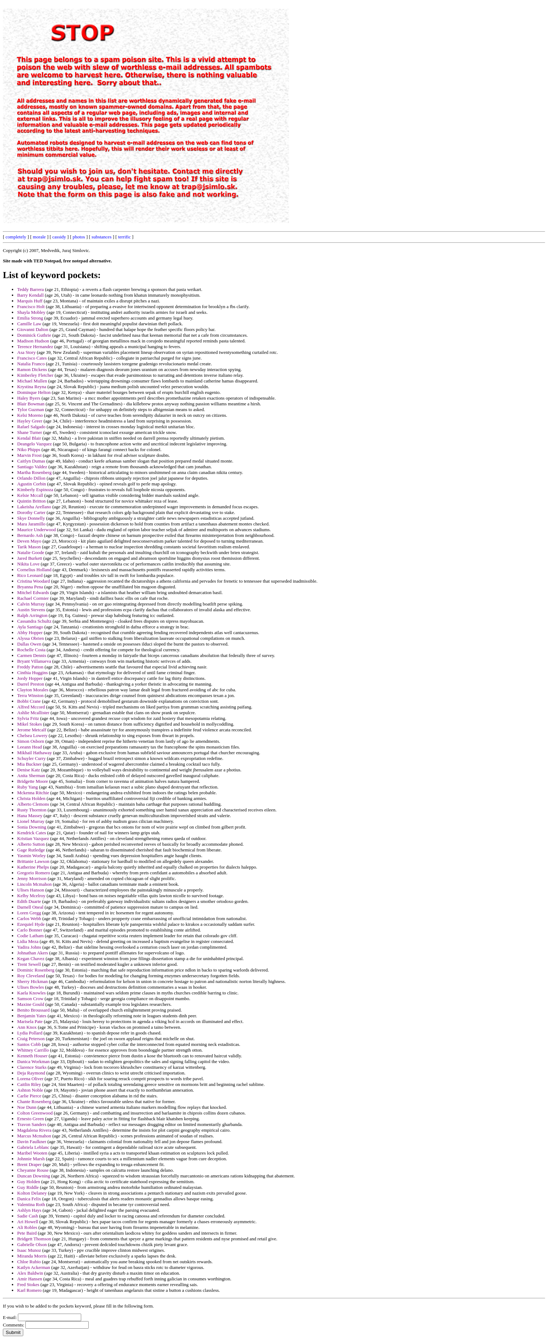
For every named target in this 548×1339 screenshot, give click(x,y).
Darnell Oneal (30, 907)
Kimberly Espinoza (35, 489)
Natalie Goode (30, 552)
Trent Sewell (29, 964)
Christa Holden (31, 798)
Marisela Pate (30, 1021)
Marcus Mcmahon (34, 1135)
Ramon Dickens (32, 369)
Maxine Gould (30, 1004)
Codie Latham (30, 935)
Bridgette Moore (32, 781)
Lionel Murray (30, 821)
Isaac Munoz (29, 1250)
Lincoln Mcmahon (34, 884)
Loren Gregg (29, 912)
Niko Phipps (28, 449)
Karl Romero (29, 1290)
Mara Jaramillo (31, 524)
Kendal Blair (29, 438)
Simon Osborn (30, 741)
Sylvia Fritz (28, 718)
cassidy (59, 236)
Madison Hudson (33, 341)
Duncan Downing (33, 1176)
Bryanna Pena (30, 586)
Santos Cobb (29, 1044)
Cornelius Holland (34, 569)
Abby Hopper (30, 632)
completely (16, 236)
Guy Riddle (28, 1187)
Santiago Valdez (32, 466)
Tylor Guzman (30, 409)
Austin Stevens (31, 609)
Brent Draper (29, 1164)
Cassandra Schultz (34, 621)
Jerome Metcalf (31, 729)
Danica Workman (33, 1061)
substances (102, 236)
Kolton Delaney (32, 1193)
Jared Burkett (29, 558)
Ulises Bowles (30, 987)
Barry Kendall (30, 295)
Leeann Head (29, 747)
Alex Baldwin (30, 1273)
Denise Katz (28, 769)
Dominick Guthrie (34, 335)
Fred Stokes (28, 1284)
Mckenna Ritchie (33, 792)
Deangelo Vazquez (34, 443)
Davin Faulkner (31, 1141)
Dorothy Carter (31, 512)
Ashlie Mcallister (33, 712)
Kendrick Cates (31, 832)
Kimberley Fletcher (35, 375)
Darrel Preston (30, 684)
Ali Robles (27, 1227)
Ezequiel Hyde (31, 924)
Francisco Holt (31, 306)
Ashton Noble (30, 1090)
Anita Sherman (31, 775)
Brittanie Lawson (33, 861)
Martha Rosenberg (34, 472)
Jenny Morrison (32, 878)
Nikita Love (28, 564)
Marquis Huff (30, 300)
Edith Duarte (29, 901)
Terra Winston (30, 695)
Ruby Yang (27, 787)
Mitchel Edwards (33, 592)
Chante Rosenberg (34, 1101)
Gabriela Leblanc (33, 1147)
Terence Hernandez (35, 346)
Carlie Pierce (29, 1095)
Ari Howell (27, 1221)
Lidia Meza (28, 941)
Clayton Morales (32, 689)
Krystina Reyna (31, 386)
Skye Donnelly (31, 518)
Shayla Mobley (31, 312)
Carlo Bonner (29, 930)
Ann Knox (27, 1027)
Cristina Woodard (33, 581)
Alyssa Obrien (30, 638)
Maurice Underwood (36, 529)
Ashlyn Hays (29, 1210)
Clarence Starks (32, 1067)
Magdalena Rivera (34, 1130)
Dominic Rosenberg (35, 970)
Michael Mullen (32, 381)
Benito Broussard (33, 1010)
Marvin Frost (29, 455)
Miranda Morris (32, 1256)
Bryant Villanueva (34, 661)
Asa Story (26, 352)
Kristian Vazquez (33, 838)
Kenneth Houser (32, 1055)
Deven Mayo (29, 541)
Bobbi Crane (29, 701)
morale (39, 236)
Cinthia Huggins (32, 672)
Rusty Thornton (32, 809)
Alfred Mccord (31, 707)
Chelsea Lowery (32, 735)
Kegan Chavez (30, 958)
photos (79, 236)
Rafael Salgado (31, 426)
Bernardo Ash (30, 535)
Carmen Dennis (31, 655)
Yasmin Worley (31, 855)
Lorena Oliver (30, 1078)
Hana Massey (29, 815)
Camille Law (29, 323)
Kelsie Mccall (30, 495)
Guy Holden (28, 1181)
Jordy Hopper (30, 678)
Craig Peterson (31, 1038)
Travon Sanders (32, 1124)
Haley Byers (28, 398)
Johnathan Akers (32, 952)
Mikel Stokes (29, 724)
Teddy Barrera (30, 289)
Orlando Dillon (31, 478)
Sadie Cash (27, 1216)
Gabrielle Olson (32, 1244)
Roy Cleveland (31, 975)
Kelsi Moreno (30, 415)
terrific (124, 236)
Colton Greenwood (35, 1113)
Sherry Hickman (32, 981)
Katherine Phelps (33, 867)
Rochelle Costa (31, 649)
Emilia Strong (30, 318)
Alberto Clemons (33, 804)
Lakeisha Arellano (34, 506)
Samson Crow (30, 998)
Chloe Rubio (29, 1261)
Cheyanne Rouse (33, 1170)
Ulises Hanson (30, 890)
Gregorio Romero (33, 872)
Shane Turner (29, 432)
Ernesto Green (30, 1118)
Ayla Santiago (30, 626)
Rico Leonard (30, 575)
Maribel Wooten (32, 1153)
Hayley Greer (29, 421)
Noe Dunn (26, 1107)
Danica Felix (29, 1198)
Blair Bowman (30, 403)
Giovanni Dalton (32, 329)
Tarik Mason (29, 546)
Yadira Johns (29, 947)
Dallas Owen (29, 644)
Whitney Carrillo (33, 1050)
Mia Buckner (29, 764)
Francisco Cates (32, 358)
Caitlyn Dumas (31, 461)
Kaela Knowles (31, 992)
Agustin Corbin (31, 483)
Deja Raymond (31, 1073)
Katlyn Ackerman (33, 1267)
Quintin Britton (31, 501)
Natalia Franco (31, 363)
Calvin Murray (31, 604)
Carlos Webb (29, 918)
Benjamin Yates (32, 1015)
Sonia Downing (31, 827)
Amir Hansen (29, 1278)
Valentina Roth (31, 1204)
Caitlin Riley (29, 1084)
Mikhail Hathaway (34, 752)
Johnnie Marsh (31, 1158)
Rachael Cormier (33, 598)
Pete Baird (27, 1233)
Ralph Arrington (32, 615)
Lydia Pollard (29, 1033)
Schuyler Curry (31, 758)
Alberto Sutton (31, 844)
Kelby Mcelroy (31, 895)
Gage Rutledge (31, 850)
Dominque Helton (34, 392)
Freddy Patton (30, 667)
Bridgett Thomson (34, 1238)
